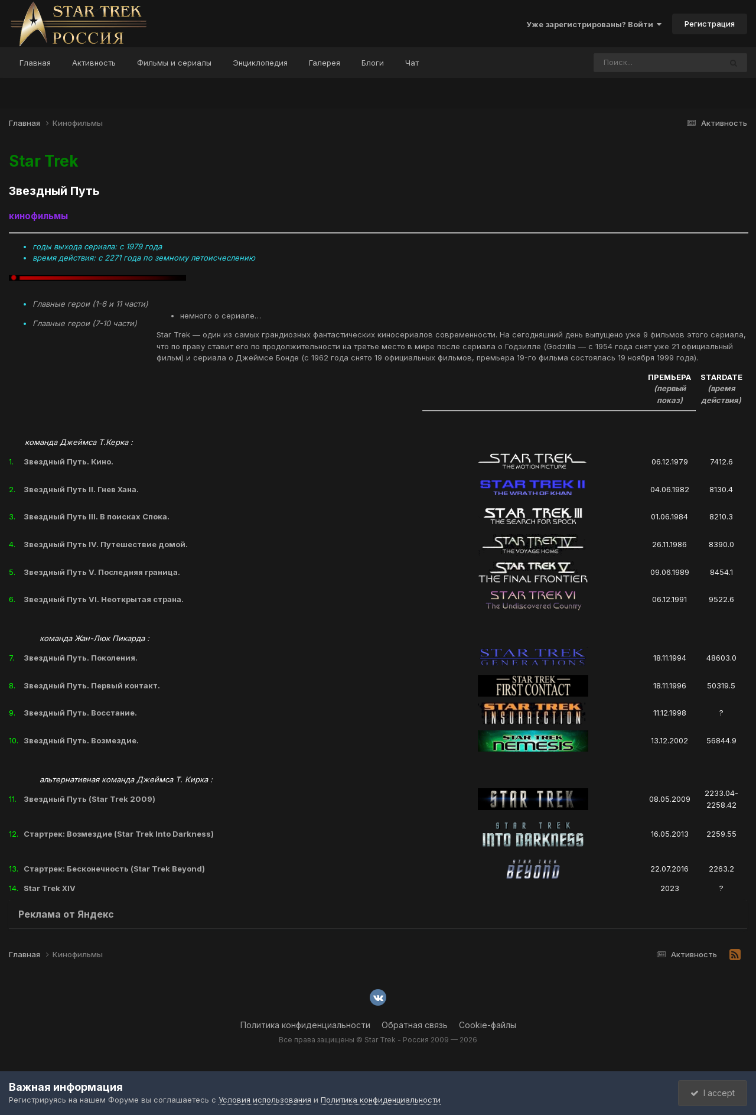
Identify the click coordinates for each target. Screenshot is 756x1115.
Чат (412, 62)
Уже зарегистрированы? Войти (594, 24)
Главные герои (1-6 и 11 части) (90, 303)
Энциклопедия (260, 62)
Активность (94, 62)
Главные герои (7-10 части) (84, 323)
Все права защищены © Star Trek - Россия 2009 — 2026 (378, 1039)
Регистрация (710, 23)
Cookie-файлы (487, 1025)
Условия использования (265, 1099)
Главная (35, 62)
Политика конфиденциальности (305, 1025)
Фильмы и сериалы (174, 62)
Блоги (372, 62)
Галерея (324, 62)
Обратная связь (415, 1025)
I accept (712, 1093)
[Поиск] (635, 62)
